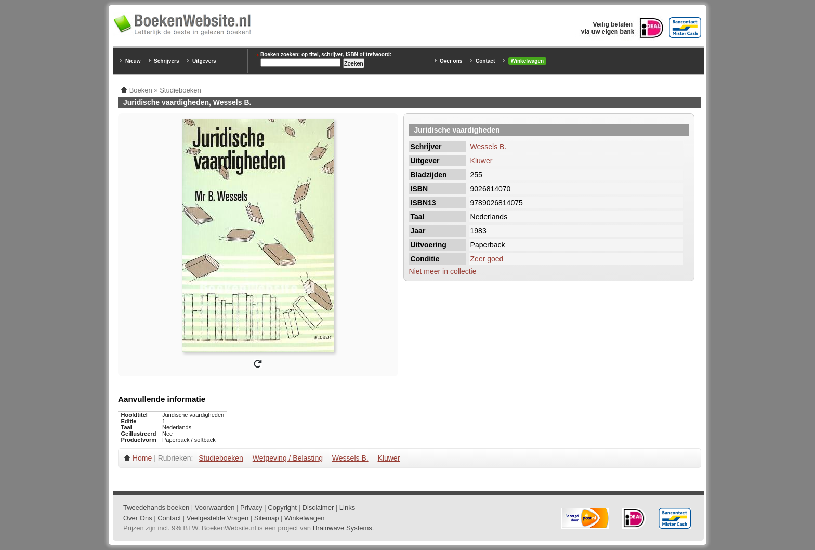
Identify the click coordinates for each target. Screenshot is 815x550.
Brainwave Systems (342, 528)
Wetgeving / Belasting (288, 458)
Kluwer (481, 160)
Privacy (251, 508)
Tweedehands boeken (156, 508)
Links (347, 508)
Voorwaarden (215, 508)
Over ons (451, 61)
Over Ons (137, 518)
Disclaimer (318, 508)
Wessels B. (488, 146)
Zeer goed (487, 259)
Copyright (282, 508)
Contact (485, 61)
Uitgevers (204, 61)
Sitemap (266, 518)
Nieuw (132, 61)
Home (142, 458)
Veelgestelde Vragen (218, 518)
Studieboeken (221, 458)
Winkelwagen (527, 61)
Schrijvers (166, 61)
